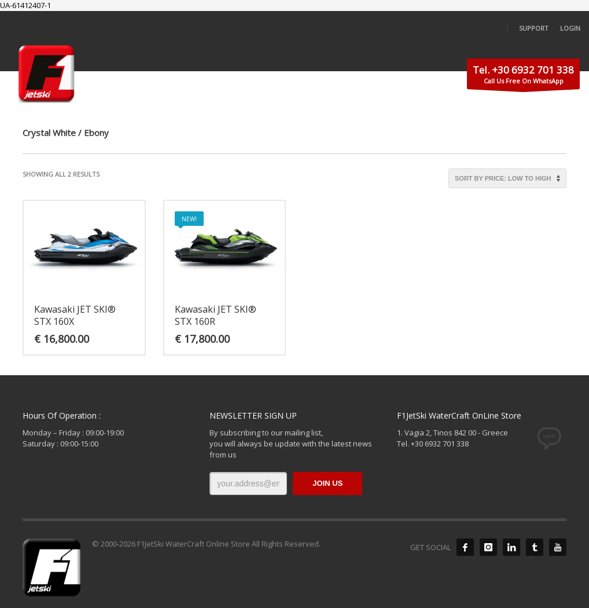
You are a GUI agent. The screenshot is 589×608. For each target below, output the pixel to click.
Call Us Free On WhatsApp (523, 76)
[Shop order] (507, 178)
